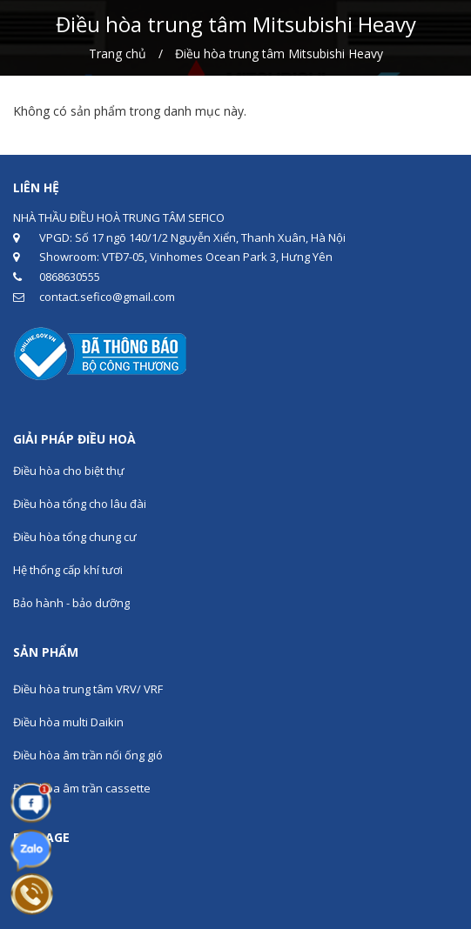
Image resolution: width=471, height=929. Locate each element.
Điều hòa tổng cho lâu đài (79, 503)
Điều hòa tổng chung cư (75, 537)
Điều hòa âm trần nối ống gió (88, 755)
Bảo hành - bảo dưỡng (71, 603)
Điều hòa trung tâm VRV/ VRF (88, 689)
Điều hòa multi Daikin (68, 722)
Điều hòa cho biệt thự (68, 470)
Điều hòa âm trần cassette (82, 788)
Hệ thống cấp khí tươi (68, 570)
